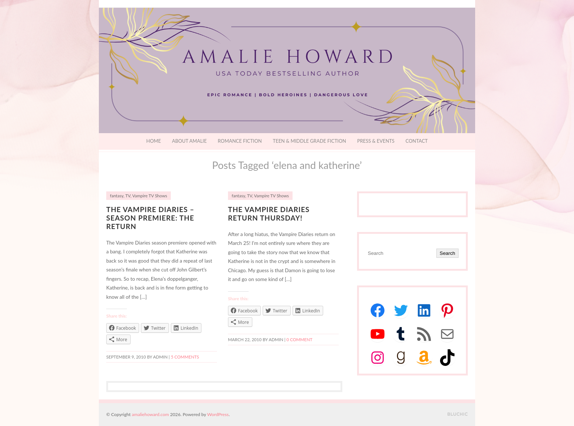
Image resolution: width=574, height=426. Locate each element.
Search (447, 253)
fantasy (116, 195)
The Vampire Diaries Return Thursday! (269, 213)
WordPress (218, 414)
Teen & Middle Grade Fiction (309, 141)
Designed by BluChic (457, 414)
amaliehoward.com (150, 414)
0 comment (299, 339)
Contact (416, 141)
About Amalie (189, 141)
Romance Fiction (240, 141)
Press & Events (375, 141)
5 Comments (185, 356)
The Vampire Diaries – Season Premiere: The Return (150, 218)
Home (153, 141)
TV (128, 195)
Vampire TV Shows (149, 195)
